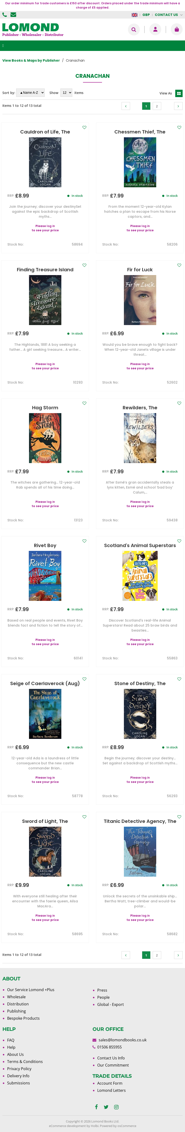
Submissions (18, 1083)
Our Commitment (113, 1065)
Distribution (18, 1004)
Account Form (109, 1083)
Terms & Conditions (25, 1061)
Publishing (16, 1011)
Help (11, 1047)
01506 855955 (5, 15)
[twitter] (106, 1107)
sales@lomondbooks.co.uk (122, 1040)
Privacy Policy (19, 1068)
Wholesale (16, 996)
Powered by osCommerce (118, 1126)
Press (102, 990)
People (103, 997)
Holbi (94, 1126)
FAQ (10, 1040)
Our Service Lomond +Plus (30, 989)
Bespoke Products (23, 1018)
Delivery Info (18, 1075)
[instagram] (116, 1107)
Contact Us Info (111, 1058)
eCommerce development (67, 1126)
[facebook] (96, 1107)
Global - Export (110, 1004)
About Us (15, 1054)
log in (51, 226)
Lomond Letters (111, 1090)
